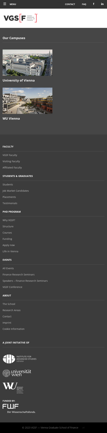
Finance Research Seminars (19, 274)
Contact (70, 4)
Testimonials (10, 203)
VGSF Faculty (10, 155)
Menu (9, 4)
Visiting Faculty (11, 161)
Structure (8, 226)
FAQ (84, 4)
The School (9, 304)
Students (8, 184)
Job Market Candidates (16, 190)
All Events (8, 268)
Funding (7, 238)
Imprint (7, 322)
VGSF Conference (12, 287)
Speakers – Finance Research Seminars (25, 280)
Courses (7, 232)
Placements (9, 197)
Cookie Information (14, 329)
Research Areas (12, 310)
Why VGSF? (9, 220)
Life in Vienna (10, 251)
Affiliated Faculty (12, 167)
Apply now (9, 245)
